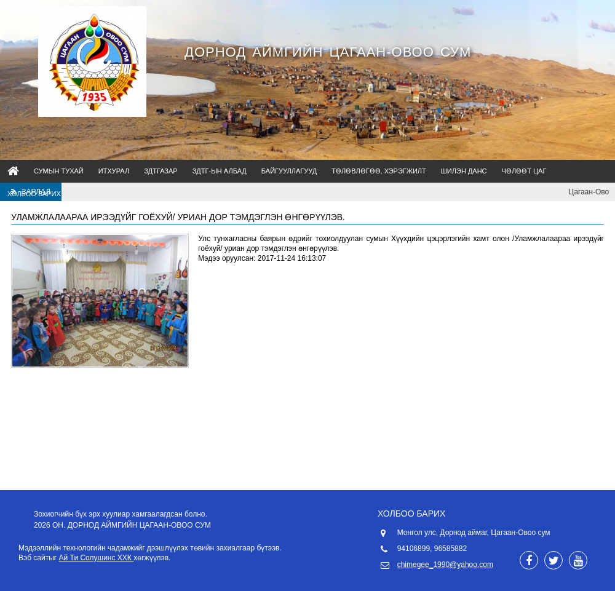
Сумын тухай (59, 171)
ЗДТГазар (161, 171)
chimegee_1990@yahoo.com (445, 564)
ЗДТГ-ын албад (219, 171)
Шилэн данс (464, 171)
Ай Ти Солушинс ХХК (96, 557)
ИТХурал (113, 171)
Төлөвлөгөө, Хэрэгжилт (378, 171)
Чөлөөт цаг (524, 171)
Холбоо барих (34, 193)
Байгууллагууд (289, 171)
